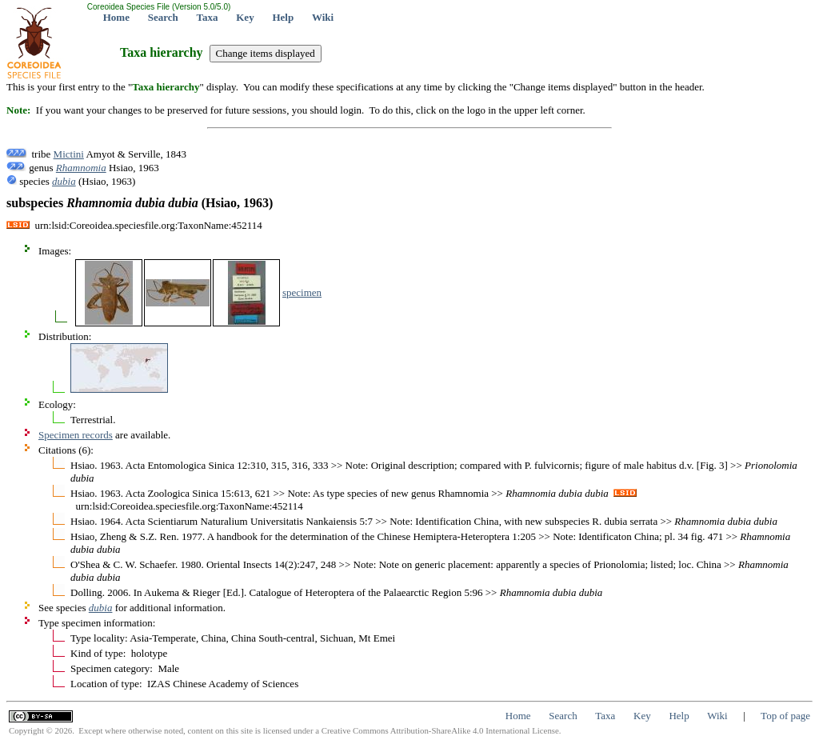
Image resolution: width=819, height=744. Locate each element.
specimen (302, 292)
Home (116, 17)
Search (163, 17)
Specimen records (75, 435)
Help (283, 17)
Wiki (323, 17)
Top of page (785, 716)
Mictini (69, 154)
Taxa (207, 17)
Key (245, 17)
